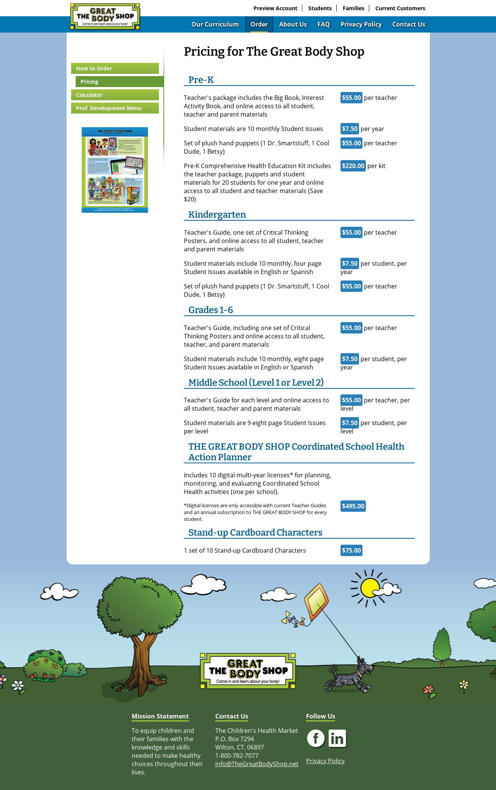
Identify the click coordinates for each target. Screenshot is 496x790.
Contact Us (408, 24)
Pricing (89, 81)
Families (353, 8)
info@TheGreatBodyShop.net (257, 764)
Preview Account (275, 8)
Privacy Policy (361, 24)
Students (320, 8)
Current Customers (400, 8)
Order (259, 24)
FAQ (323, 24)
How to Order (94, 68)
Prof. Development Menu (108, 108)
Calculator (89, 94)
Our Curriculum (215, 24)
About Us (293, 24)
